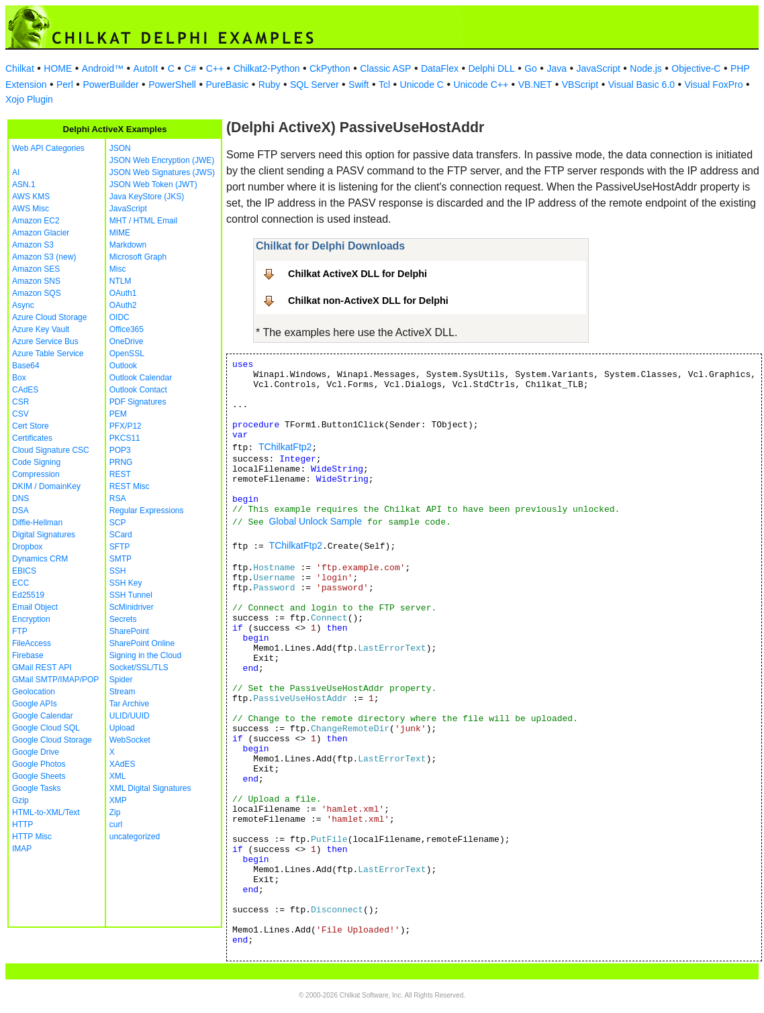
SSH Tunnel (130, 595)
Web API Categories (48, 148)
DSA (20, 510)
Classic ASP (385, 68)
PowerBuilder (110, 84)
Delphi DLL (491, 68)
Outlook (123, 365)
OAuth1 (123, 293)
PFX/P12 (125, 426)
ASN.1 (24, 184)
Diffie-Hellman (37, 522)
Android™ (103, 68)
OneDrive (126, 341)
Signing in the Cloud (145, 655)
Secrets (123, 619)
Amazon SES (36, 269)
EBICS (24, 571)
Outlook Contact (138, 389)
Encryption (31, 619)
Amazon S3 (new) (44, 257)
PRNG (121, 462)
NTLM (120, 281)
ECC (20, 583)
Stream (122, 691)
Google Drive (35, 752)
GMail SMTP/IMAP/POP (55, 679)
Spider (121, 679)
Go (530, 68)
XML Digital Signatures (150, 788)
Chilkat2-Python (267, 68)
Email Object (35, 607)
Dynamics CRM (40, 559)
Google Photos (38, 764)
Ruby (269, 84)
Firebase (28, 655)
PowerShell (172, 84)
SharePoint (129, 631)
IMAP (22, 848)
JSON (120, 148)
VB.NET (535, 84)
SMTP (120, 559)
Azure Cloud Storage (49, 317)
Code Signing (36, 462)
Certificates (32, 438)
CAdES (25, 389)
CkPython (329, 68)
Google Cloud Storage (52, 740)
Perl (64, 84)
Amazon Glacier (40, 232)
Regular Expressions (146, 510)
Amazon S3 (33, 245)
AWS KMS (31, 196)
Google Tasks (36, 788)
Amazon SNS (36, 281)
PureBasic (226, 84)
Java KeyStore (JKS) (146, 196)
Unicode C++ (480, 84)
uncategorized (134, 836)
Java (556, 68)
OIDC (119, 317)
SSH (117, 571)
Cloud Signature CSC (50, 450)
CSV (20, 414)
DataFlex (440, 68)
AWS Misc (30, 208)
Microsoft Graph (137, 257)
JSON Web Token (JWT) (153, 184)
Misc (117, 269)
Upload (122, 728)
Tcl (384, 84)
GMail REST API (41, 667)
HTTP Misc (32, 836)
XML (117, 776)
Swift (358, 84)
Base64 (26, 365)
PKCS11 (124, 438)
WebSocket (129, 740)
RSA (117, 498)
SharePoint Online (142, 643)
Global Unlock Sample (316, 521)
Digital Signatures (43, 534)
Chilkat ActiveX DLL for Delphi (357, 273)
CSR (20, 402)
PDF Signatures (137, 402)
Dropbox (27, 546)
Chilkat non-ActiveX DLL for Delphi (368, 300)
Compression (36, 474)
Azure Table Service (48, 353)
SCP (117, 522)
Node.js (645, 68)
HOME (58, 68)
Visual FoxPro (714, 84)
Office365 (126, 329)
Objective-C (695, 68)
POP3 (120, 450)
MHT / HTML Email (143, 220)
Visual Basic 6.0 (641, 84)
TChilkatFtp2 (285, 446)
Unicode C (422, 84)
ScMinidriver (131, 607)
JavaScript (598, 68)
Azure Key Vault (40, 329)
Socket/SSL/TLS (139, 667)
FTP (20, 631)
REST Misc (129, 486)
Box (19, 377)
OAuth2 (123, 305)
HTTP (22, 824)
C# (190, 68)
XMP (118, 800)
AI (15, 172)
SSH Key (125, 583)
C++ (215, 68)
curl (115, 824)
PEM (118, 414)
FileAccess (31, 643)
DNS (20, 498)
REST (120, 474)
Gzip (20, 800)
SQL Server (314, 84)
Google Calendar (42, 716)
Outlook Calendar (140, 377)
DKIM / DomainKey (46, 486)
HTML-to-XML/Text (46, 812)
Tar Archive (129, 703)
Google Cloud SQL (46, 728)
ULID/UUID (129, 716)
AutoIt (146, 68)
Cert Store (30, 426)
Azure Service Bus (45, 341)
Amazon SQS (36, 293)
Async (23, 305)
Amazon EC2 (36, 220)
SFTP (119, 546)
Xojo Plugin (29, 99)
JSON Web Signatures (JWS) (162, 172)
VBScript (580, 84)
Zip (115, 812)
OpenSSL (126, 353)
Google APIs (34, 703)
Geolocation (33, 691)
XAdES (122, 764)
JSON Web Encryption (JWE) (161, 160)
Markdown (127, 245)
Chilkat (19, 68)
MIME (119, 232)
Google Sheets (38, 776)
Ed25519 (28, 595)
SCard (120, 534)
